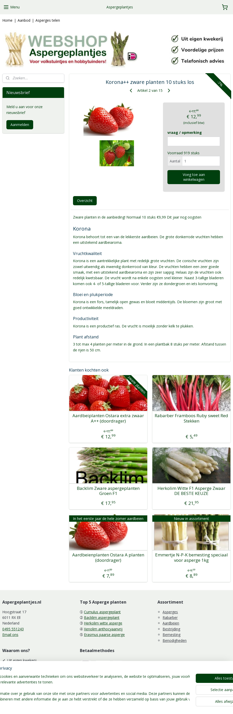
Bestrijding (171, 629)
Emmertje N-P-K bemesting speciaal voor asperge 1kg (191, 557)
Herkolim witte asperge (103, 623)
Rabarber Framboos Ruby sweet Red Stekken (191, 418)
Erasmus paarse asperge (104, 634)
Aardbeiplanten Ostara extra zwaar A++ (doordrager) (108, 418)
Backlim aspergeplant (101, 617)
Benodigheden (175, 640)
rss (109, 705)
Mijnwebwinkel (173, 705)
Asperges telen (47, 20)
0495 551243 (13, 629)
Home (7, 20)
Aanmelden (19, 124)
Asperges (170, 611)
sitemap (98, 705)
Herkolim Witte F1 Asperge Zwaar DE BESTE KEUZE (191, 491)
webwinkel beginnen (129, 705)
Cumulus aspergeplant (102, 611)
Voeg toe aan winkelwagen (194, 177)
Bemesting (171, 634)
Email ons (10, 634)
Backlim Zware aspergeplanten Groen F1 (108, 491)
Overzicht (85, 200)
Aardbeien (171, 623)
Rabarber (170, 617)
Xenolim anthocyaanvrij (103, 629)
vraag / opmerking (184, 132)
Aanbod (24, 20)
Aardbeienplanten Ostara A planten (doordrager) (108, 557)
